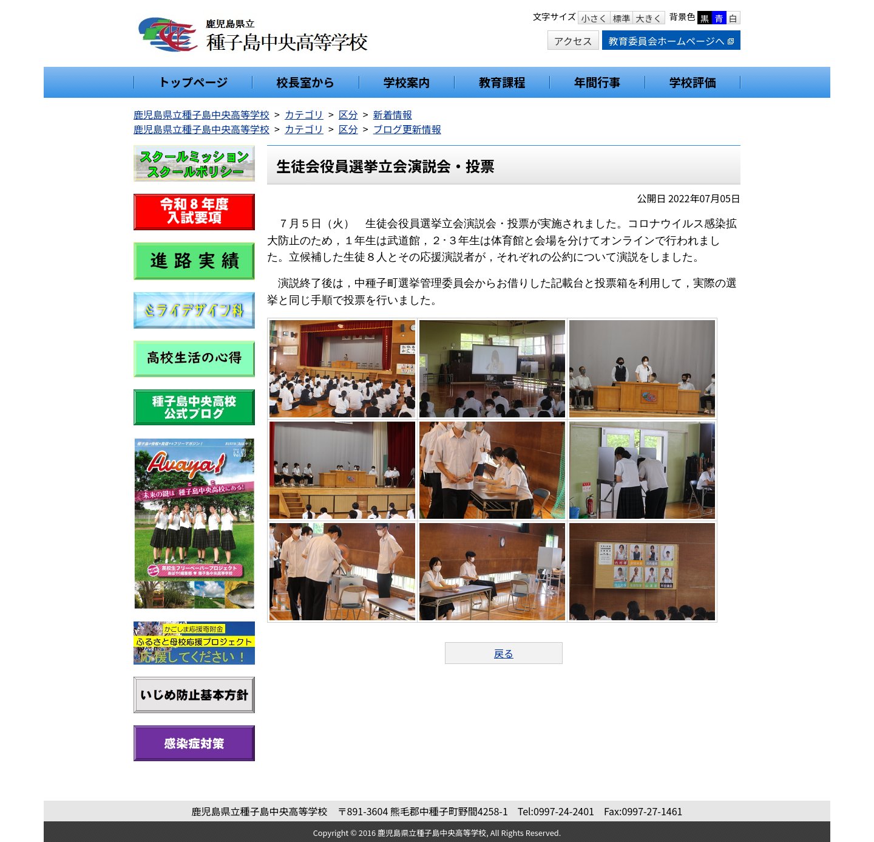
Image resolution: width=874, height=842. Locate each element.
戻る (503, 653)
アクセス (573, 40)
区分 (348, 114)
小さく (594, 18)
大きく (648, 18)
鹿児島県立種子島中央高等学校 (201, 114)
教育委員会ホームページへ (671, 40)
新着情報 (392, 114)
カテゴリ (304, 114)
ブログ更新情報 (407, 129)
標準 (622, 18)
